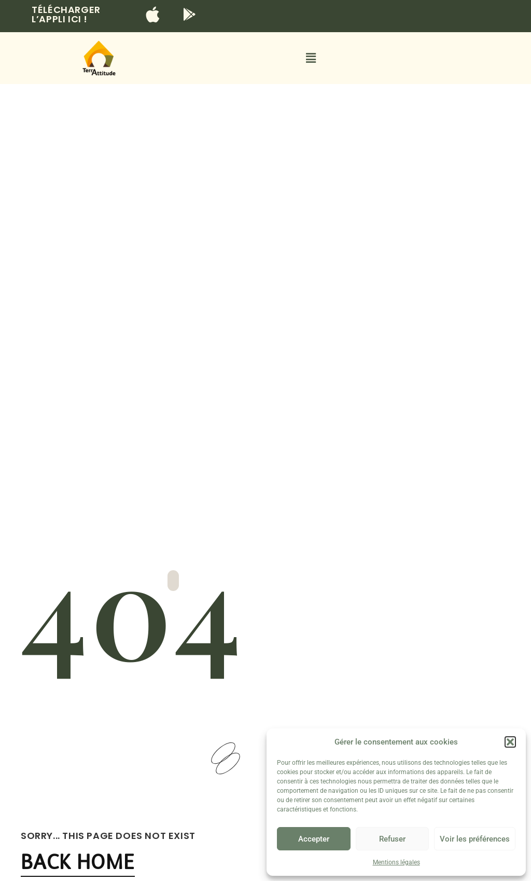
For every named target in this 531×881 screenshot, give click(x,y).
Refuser (392, 839)
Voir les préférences (475, 839)
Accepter (313, 839)
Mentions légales (396, 862)
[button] (510, 742)
